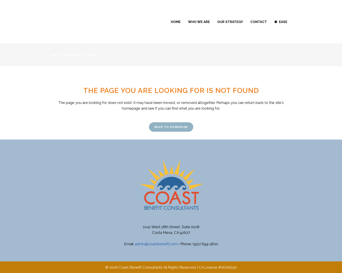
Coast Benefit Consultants (140, 267)
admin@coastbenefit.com (156, 244)
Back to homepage (171, 127)
